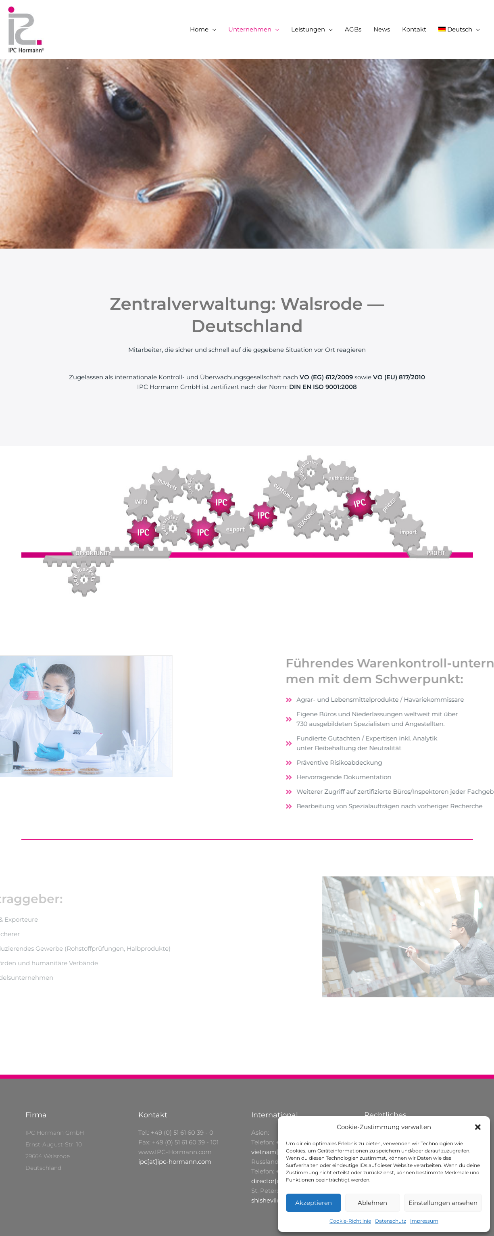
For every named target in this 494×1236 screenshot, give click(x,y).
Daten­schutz (390, 1221)
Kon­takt (414, 29)
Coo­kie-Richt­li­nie (350, 1221)
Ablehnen (372, 1203)
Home (199, 29)
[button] (478, 1127)
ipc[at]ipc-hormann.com (174, 1161)
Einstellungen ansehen (443, 1203)
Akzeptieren (313, 1203)
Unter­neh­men (249, 29)
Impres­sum (424, 1221)
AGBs (353, 29)
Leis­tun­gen (308, 29)
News (381, 29)
